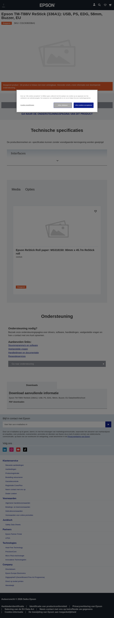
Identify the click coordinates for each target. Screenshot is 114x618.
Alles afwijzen (63, 105)
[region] (57, 101)
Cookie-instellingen (27, 105)
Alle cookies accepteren (83, 105)
